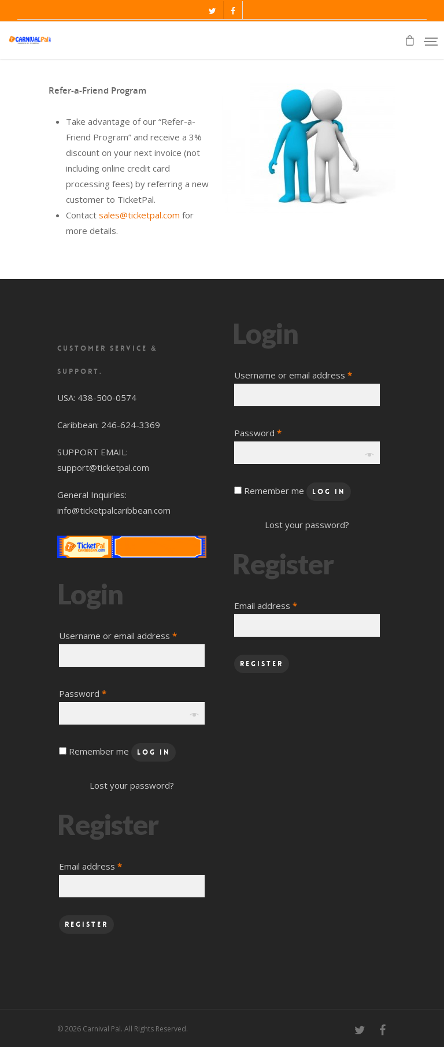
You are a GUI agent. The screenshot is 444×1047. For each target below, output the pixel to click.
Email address (90, 866)
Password (82, 693)
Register (86, 924)
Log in (153, 752)
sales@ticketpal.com (139, 215)
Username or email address (118, 635)
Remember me (100, 751)
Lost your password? (132, 785)
